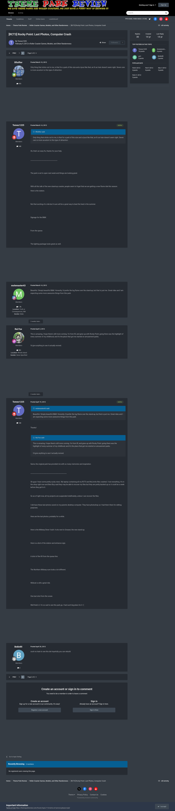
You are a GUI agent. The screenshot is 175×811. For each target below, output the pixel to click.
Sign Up (163, 5)
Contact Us (94, 795)
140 (19, 146)
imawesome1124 (163, 49)
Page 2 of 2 (32, 53)
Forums (9, 19)
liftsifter (18, 62)
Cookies (104, 795)
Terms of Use (11, 808)
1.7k (18, 307)
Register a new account (39, 710)
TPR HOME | (129, 19)
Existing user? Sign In (147, 5)
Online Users (40, 19)
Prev (14, 53)
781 (19, 350)
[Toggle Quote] (34, 132)
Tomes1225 (22, 41)
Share (103, 42)
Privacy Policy (82, 795)
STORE (145, 19)
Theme (71, 795)
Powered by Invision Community (87, 798)
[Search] (139, 13)
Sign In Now (94, 710)
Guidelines (20, 19)
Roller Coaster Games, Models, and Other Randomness (50, 44)
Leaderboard (53, 19)
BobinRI (18, 646)
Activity (20, 13)
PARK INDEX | (137, 19)
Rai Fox (18, 329)
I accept (162, 806)
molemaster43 (18, 285)
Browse (11, 14)
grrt (139, 56)
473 (19, 84)
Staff (29, 19)
